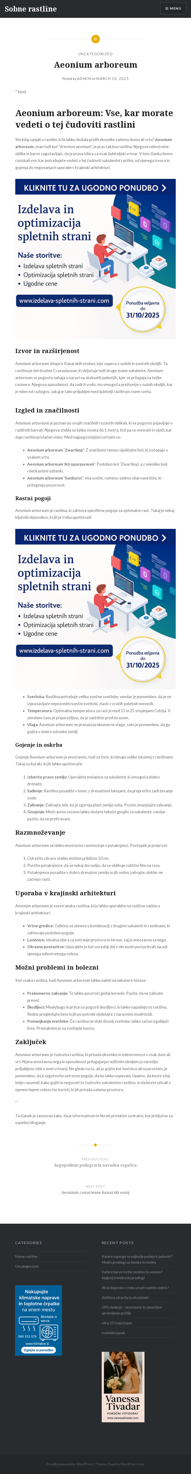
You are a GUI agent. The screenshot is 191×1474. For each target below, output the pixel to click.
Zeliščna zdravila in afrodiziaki (125, 1297)
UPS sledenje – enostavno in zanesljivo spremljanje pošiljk (132, 1310)
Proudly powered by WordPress (70, 1464)
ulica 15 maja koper (117, 1323)
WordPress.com (132, 1464)
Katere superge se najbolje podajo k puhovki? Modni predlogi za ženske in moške (137, 1259)
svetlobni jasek (113, 1333)
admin (84, 78)
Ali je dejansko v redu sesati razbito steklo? (135, 1287)
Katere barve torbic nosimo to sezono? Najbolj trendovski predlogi (132, 1275)
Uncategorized (95, 54)
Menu (175, 8)
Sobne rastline (31, 9)
